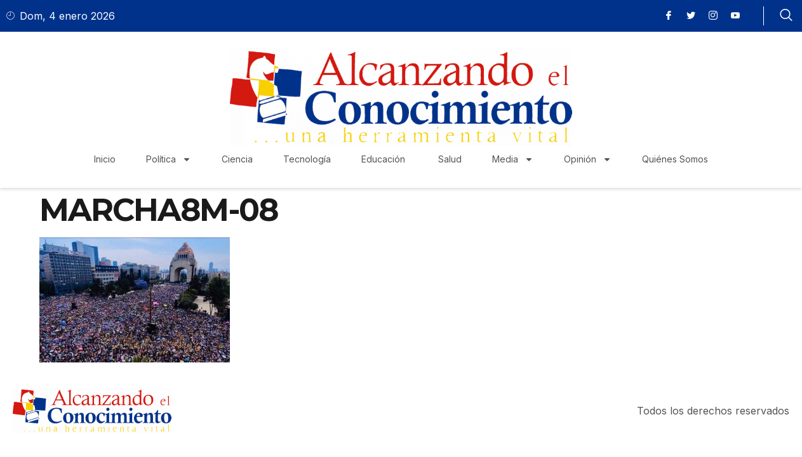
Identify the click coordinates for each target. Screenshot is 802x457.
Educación (384, 159)
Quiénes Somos (675, 159)
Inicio (105, 159)
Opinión (588, 159)
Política (168, 159)
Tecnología (307, 159)
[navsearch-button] (786, 15)
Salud (450, 159)
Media (512, 159)
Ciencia (237, 159)
